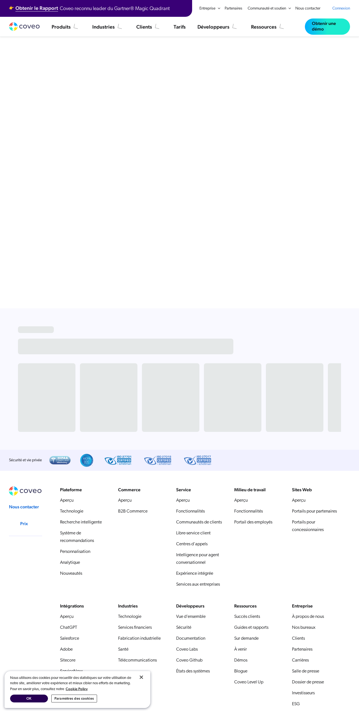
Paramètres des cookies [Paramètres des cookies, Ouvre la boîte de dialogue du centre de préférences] (74, 698)
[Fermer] (141, 677)
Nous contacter (307, 8)
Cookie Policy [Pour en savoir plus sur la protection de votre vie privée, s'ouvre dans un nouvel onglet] (77, 689)
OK (28, 698)
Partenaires (233, 8)
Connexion (341, 8)
